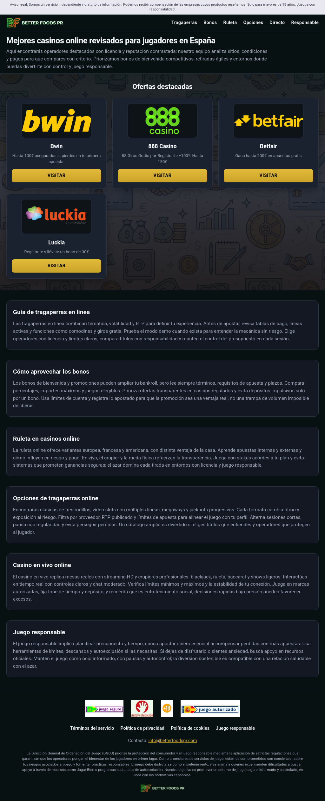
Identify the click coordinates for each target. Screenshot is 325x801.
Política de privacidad (142, 728)
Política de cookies (190, 728)
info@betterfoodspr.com (172, 740)
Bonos (210, 22)
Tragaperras (184, 22)
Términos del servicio (92, 728)
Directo (277, 22)
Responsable (305, 22)
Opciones (253, 22)
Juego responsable (235, 728)
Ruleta (230, 22)
